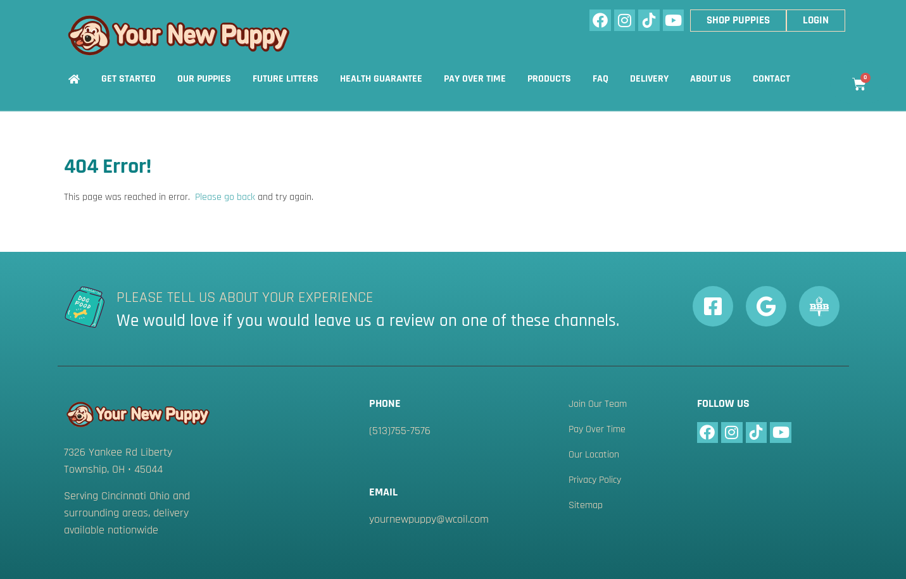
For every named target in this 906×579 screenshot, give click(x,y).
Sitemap (586, 505)
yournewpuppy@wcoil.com (429, 519)
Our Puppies (204, 78)
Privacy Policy (595, 480)
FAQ (600, 78)
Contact (771, 78)
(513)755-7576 (400, 430)
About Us (710, 78)
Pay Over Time (475, 78)
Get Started (128, 78)
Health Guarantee (381, 78)
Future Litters (285, 78)
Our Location (594, 455)
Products (549, 78)
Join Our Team (598, 404)
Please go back (225, 197)
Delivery (649, 78)
